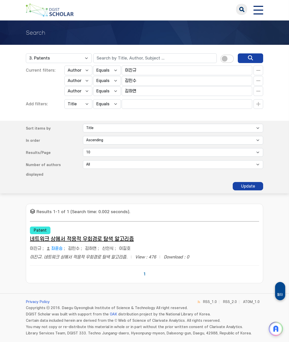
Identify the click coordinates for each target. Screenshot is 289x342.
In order (33, 140)
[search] (250, 58)
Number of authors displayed (43, 170)
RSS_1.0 (210, 302)
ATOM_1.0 (251, 302)
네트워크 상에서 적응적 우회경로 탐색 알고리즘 (82, 239)
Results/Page (38, 153)
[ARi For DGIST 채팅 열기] (276, 329)
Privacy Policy (38, 302)
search (241, 9)
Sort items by (38, 128)
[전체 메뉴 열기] (258, 9)
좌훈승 (57, 248)
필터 (280, 294)
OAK (113, 314)
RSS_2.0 (230, 302)
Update (248, 186)
